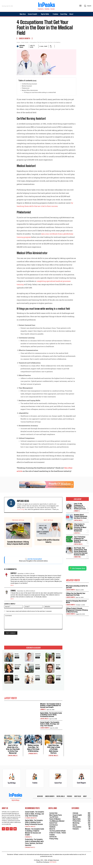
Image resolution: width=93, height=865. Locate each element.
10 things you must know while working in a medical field (40, 92)
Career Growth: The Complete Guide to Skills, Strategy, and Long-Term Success (49, 724)
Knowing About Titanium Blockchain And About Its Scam (80, 516)
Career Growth (24, 38)
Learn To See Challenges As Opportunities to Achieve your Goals (80, 506)
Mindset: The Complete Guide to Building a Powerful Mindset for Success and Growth (50, 705)
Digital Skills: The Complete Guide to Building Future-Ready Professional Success (51, 714)
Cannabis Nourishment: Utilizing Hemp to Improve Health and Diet (18, 543)
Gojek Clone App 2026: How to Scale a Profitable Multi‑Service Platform (53, 749)
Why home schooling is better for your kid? (77, 586)
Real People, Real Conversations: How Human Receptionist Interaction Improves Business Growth (80, 551)
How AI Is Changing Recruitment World (76, 602)
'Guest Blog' (20, 509)
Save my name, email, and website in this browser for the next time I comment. (29, 611)
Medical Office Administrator (30, 90)
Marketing (77, 557)
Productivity (33, 753)
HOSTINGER (52, 862)
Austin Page (58, 665)
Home (18, 42)
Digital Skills (44, 718)
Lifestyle (77, 533)
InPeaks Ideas (22, 46)
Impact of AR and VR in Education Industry (48, 541)
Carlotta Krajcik (58, 676)
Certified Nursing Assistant (29, 84)
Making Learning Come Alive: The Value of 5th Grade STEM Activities (33, 748)
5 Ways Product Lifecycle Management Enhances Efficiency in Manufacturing (77, 610)
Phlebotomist (25, 88)
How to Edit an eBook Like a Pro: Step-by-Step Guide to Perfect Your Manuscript (13, 749)
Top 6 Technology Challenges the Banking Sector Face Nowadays (80, 539)
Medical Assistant (27, 86)
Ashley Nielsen (58, 654)
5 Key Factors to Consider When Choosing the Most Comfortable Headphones (80, 527)
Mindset (43, 709)
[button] (87, 6)
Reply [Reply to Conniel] (12, 599)
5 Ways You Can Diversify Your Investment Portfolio (75, 594)
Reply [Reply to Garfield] (12, 585)
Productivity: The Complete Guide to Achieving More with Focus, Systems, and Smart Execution (34, 842)
